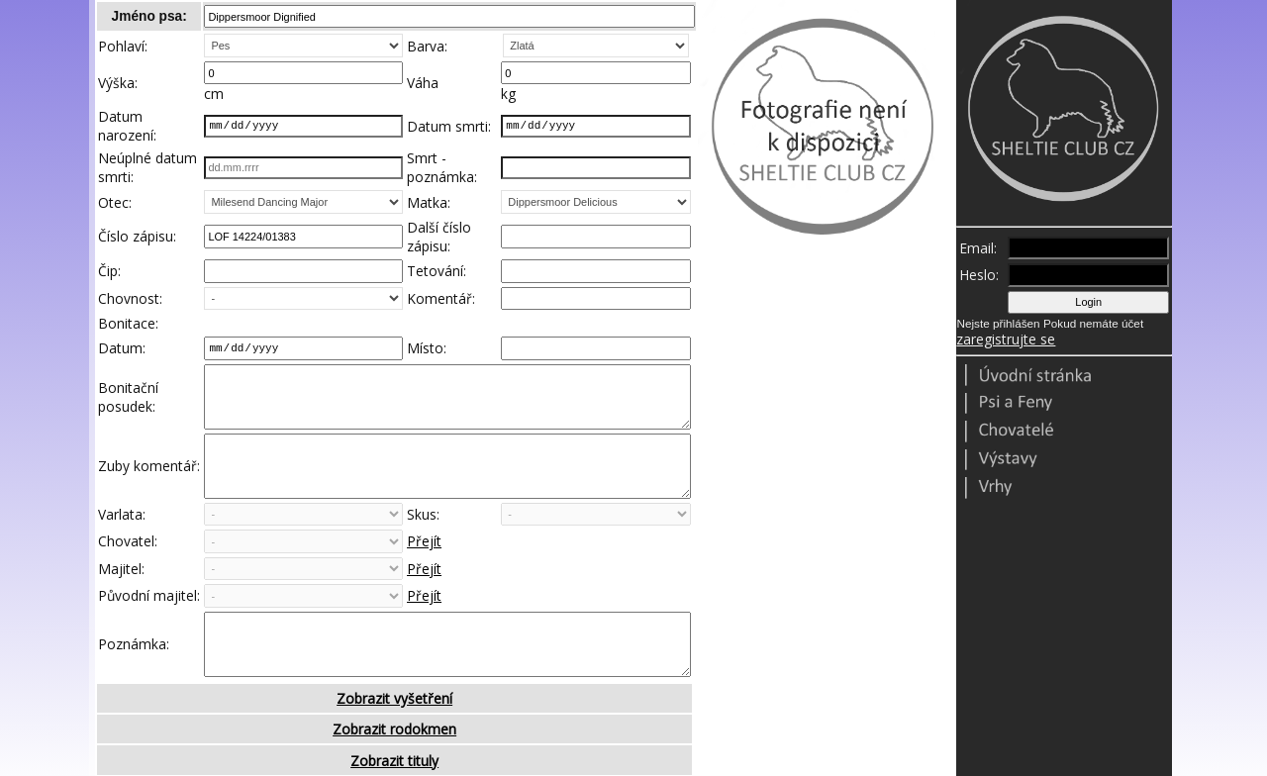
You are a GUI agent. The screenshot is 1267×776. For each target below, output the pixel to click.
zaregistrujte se (1005, 339)
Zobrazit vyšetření (394, 743)
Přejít (424, 572)
